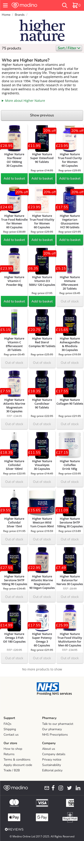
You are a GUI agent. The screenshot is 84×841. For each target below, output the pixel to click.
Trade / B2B (12, 770)
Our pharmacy (52, 729)
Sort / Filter (69, 48)
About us (48, 749)
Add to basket (14, 178)
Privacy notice (51, 759)
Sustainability (51, 765)
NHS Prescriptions (55, 734)
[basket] (76, 5)
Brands (20, 15)
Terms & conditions (17, 759)
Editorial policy (52, 770)
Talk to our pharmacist (57, 724)
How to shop (13, 749)
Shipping (10, 729)
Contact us (11, 734)
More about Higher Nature (25, 100)
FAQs (7, 724)
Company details (53, 754)
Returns (9, 754)
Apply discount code (18, 765)
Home (6, 15)
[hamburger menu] (5, 5)
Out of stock (70, 301)
